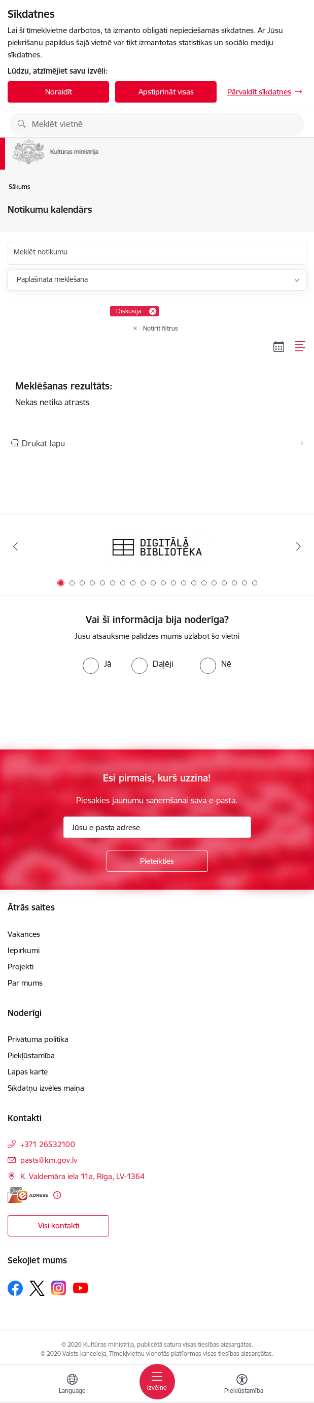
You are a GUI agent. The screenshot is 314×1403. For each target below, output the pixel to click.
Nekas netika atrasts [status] (157, 393)
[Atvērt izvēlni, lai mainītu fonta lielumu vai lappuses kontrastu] (242, 1385)
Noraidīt (58, 91)
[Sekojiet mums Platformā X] (37, 1288)
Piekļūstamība (31, 1055)
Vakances (24, 934)
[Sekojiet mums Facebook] (15, 1288)
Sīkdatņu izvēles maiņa (46, 1088)
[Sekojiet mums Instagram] (58, 1288)
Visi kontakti (58, 1225)
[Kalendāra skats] (279, 346)
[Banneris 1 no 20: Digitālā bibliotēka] (157, 546)
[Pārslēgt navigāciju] (157, 1381)
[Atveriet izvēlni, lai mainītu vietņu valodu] (72, 1385)
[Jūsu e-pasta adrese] (157, 827)
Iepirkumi (24, 950)
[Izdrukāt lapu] (157, 443)
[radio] (97, 664)
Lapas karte (28, 1071)
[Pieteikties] (157, 861)
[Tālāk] (298, 546)
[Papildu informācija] (57, 1195)
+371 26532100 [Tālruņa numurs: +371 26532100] (47, 1144)
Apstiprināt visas (166, 91)
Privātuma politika (38, 1039)
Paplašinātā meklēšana (52, 279)
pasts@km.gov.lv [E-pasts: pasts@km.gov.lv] (48, 1160)
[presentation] (85, 712)
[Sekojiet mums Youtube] (80, 1288)
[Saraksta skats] (300, 346)
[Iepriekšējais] (15, 546)
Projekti (20, 966)
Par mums (25, 983)
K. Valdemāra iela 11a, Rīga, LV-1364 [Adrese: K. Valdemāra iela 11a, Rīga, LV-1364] (82, 1176)
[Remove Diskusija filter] (152, 311)
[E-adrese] (28, 1195)
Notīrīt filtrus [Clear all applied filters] (160, 328)
